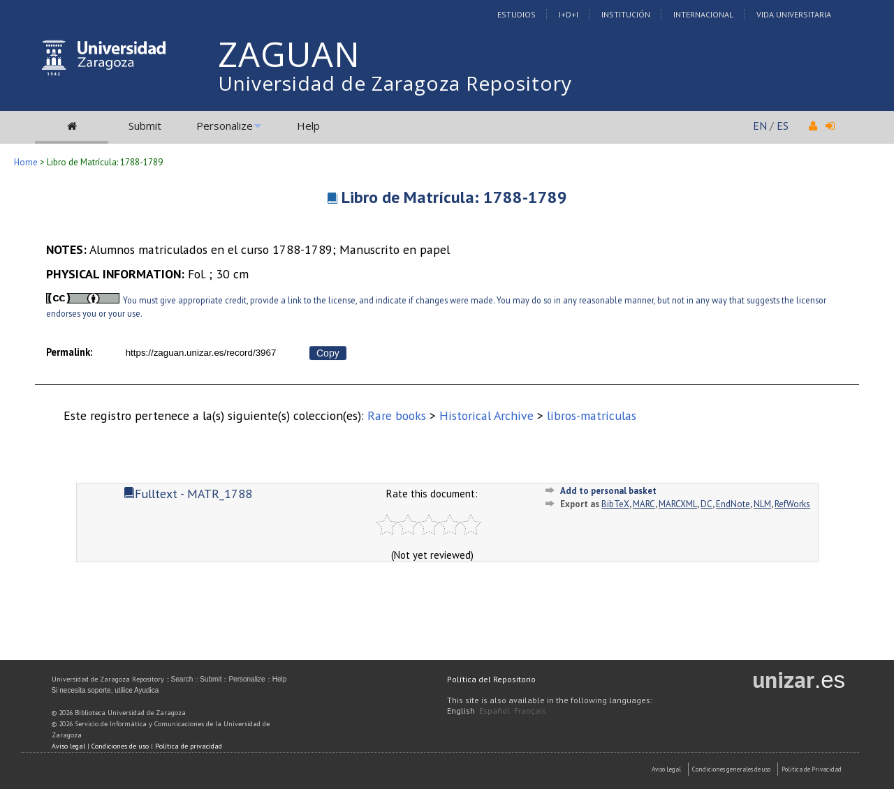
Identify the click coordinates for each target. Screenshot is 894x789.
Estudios (516, 14)
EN (760, 126)
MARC (644, 504)
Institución (625, 14)
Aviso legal (68, 746)
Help (308, 126)
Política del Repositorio (491, 679)
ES (783, 126)
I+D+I (568, 14)
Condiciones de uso (120, 746)
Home (26, 162)
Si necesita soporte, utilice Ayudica (105, 690)
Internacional (703, 14)
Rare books (396, 415)
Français (530, 710)
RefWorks (792, 504)
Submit (145, 126)
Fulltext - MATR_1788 (188, 493)
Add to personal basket (608, 491)
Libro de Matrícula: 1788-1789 (454, 197)
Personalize (224, 126)
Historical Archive (486, 415)
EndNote (733, 504)
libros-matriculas (591, 415)
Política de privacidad (188, 746)
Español (494, 710)
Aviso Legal (666, 769)
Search (182, 679)
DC (706, 504)
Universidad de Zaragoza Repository (395, 83)
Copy (327, 353)
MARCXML (678, 504)
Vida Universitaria (793, 14)
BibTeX (615, 504)
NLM (762, 504)
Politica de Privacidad (812, 769)
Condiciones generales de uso (731, 769)
